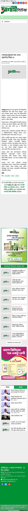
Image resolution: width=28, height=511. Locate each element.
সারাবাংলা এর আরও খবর (14, 342)
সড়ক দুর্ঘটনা (7, 176)
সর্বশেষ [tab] (7, 387)
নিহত (13, 176)
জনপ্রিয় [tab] (20, 387)
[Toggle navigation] (2, 17)
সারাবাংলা (7, 21)
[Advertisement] (14, 38)
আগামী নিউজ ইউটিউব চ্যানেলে (12, 192)
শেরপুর (17, 176)
